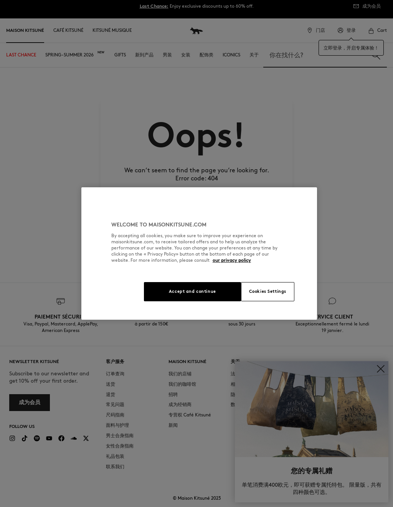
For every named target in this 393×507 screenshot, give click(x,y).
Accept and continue (192, 291)
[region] (199, 253)
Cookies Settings (267, 291)
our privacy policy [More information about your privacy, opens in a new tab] (232, 260)
